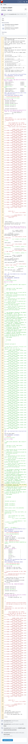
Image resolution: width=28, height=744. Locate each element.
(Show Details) (7, 734)
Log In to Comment (8, 740)
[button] (27, 1)
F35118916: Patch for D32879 (11, 24)
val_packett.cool (12, 14)
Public (10, 10)
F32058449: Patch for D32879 (11, 28)
